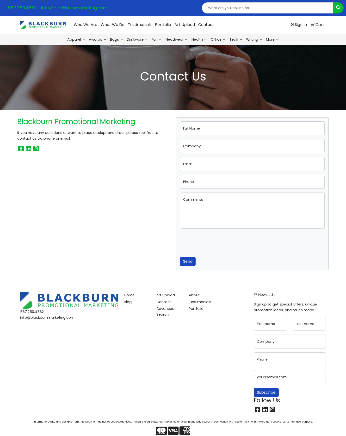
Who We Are (85, 24)
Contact (206, 24)
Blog (128, 301)
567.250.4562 (22, 8)
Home (129, 295)
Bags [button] (114, 39)
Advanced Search (165, 311)
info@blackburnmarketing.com (74, 8)
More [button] (270, 39)
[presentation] (216, 241)
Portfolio (163, 24)
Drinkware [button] (135, 39)
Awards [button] (95, 39)
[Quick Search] (268, 7)
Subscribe (266, 392)
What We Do (112, 24)
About (194, 295)
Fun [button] (155, 39)
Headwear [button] (175, 39)
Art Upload (184, 24)
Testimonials (140, 24)
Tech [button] (233, 39)
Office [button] (216, 39)
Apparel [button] (74, 39)
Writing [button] (252, 39)
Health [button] (197, 39)
